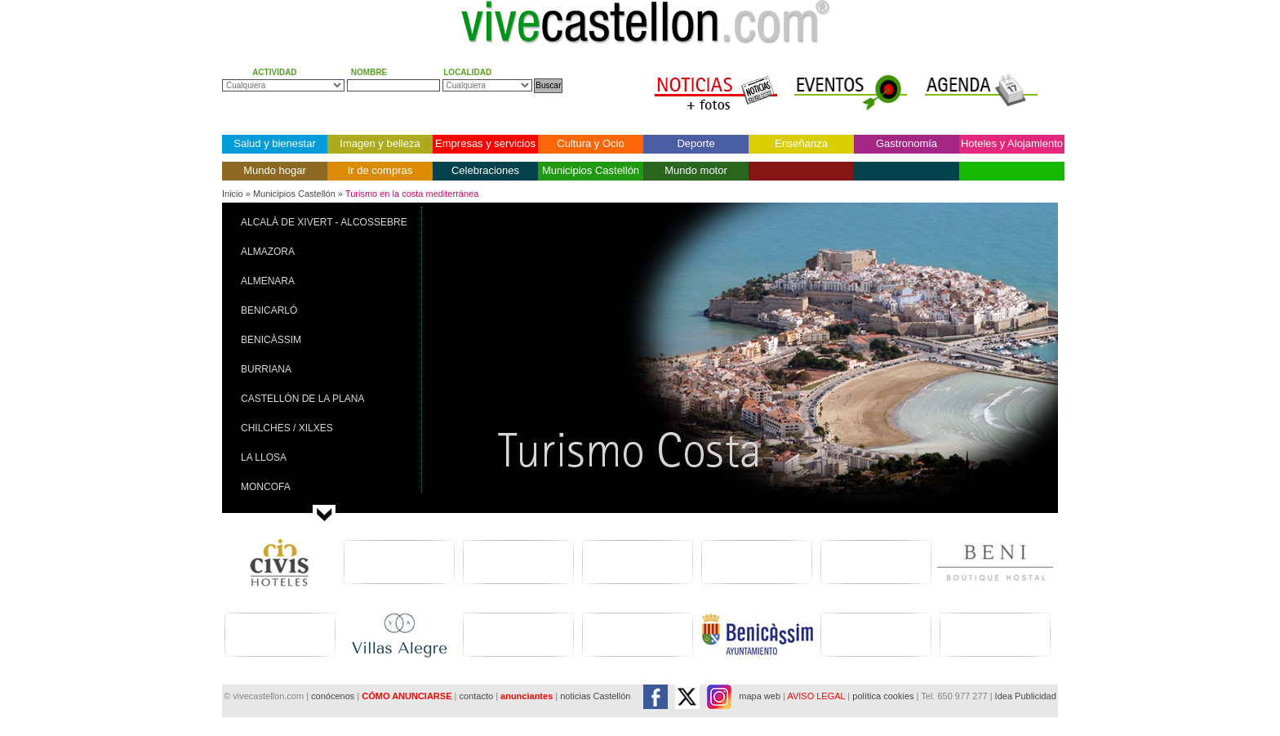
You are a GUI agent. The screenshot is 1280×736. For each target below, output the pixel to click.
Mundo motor (695, 170)
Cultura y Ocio (590, 143)
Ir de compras (380, 170)
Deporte (695, 143)
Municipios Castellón (590, 170)
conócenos (334, 696)
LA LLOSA (264, 457)
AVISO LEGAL (816, 696)
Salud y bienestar (274, 143)
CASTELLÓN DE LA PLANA (302, 398)
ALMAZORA (268, 251)
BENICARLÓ (269, 310)
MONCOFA (266, 487)
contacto (476, 696)
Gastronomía (906, 143)
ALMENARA (268, 281)
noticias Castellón (595, 696)
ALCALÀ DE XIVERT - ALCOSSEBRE (324, 222)
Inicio (232, 193)
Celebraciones (485, 170)
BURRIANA (266, 369)
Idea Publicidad (1025, 696)
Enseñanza (801, 143)
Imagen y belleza (380, 143)
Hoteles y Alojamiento (1012, 143)
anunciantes (526, 696)
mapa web (759, 696)
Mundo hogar (274, 170)
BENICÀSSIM (271, 340)
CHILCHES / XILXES (287, 428)
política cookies (882, 696)
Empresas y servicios (485, 143)
